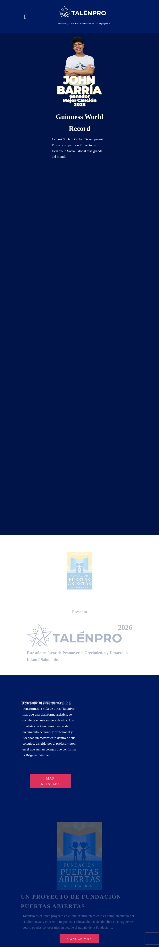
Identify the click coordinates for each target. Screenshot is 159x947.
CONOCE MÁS (79, 938)
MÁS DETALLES (50, 781)
